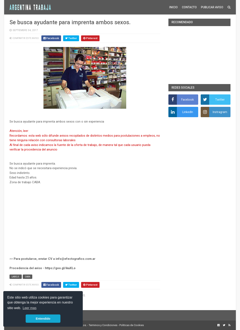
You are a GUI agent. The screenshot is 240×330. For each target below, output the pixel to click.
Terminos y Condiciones (103, 325)
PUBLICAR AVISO (212, 7)
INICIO (173, 7)
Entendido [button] (43, 318)
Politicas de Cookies (131, 325)
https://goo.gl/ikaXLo (60, 268)
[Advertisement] (85, 223)
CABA (27, 277)
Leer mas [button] (30, 308)
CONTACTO (189, 7)
